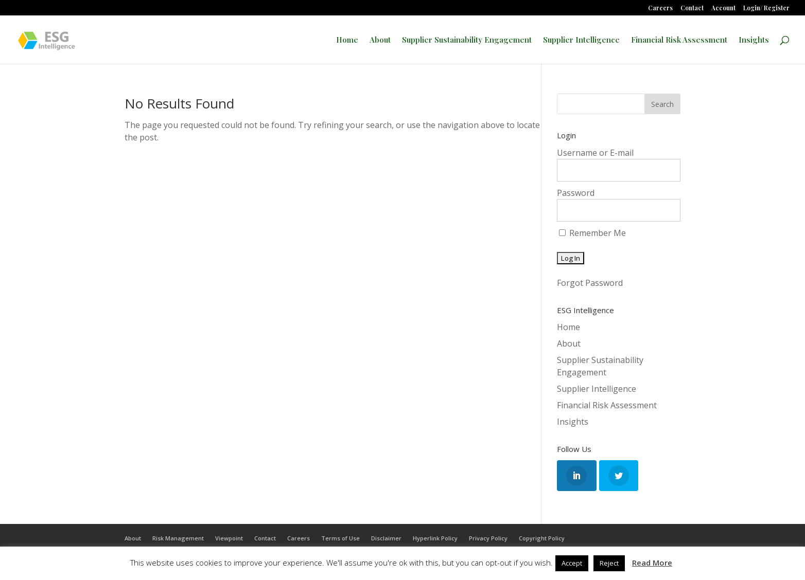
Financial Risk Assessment (679, 40)
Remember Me (592, 233)
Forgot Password (590, 282)
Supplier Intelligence (581, 40)
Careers (660, 8)
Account (723, 8)
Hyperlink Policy (435, 538)
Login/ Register (766, 8)
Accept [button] (572, 563)
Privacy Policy (488, 538)
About (380, 40)
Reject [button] (609, 563)
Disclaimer (386, 538)
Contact (692, 8)
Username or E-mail (595, 152)
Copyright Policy (542, 538)
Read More (652, 562)
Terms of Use (340, 538)
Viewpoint (229, 538)
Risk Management (178, 538)
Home (347, 40)
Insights (754, 40)
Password (575, 192)
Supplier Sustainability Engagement (467, 40)
